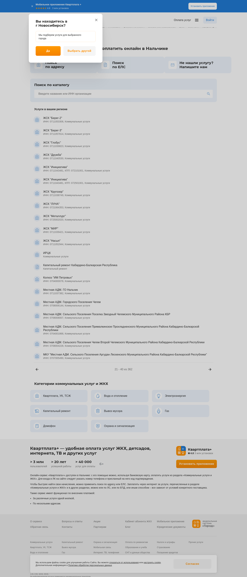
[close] (96, 20)
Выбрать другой (79, 50)
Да (48, 50)
